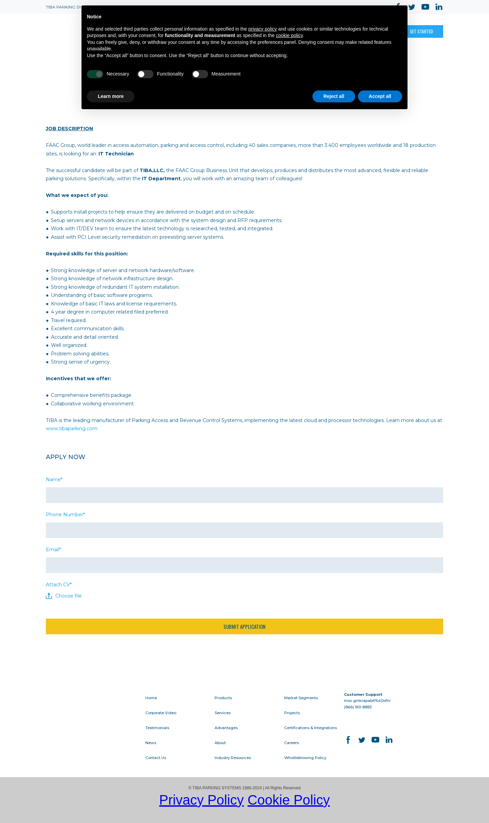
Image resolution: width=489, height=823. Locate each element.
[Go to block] (90, 702)
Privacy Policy (201, 799)
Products (223, 697)
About (220, 742)
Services (223, 712)
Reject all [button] (333, 96)
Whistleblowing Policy (305, 757)
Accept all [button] (380, 96)
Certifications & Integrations (310, 727)
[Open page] (69, 31)
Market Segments (301, 697)
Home (151, 697)
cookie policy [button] (289, 35)
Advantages (226, 727)
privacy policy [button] (262, 29)
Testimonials (157, 727)
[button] (421, 31)
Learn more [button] (111, 96)
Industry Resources (233, 757)
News (150, 742)
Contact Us (155, 757)
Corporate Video (160, 712)
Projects (292, 712)
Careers (291, 742)
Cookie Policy (289, 799)
